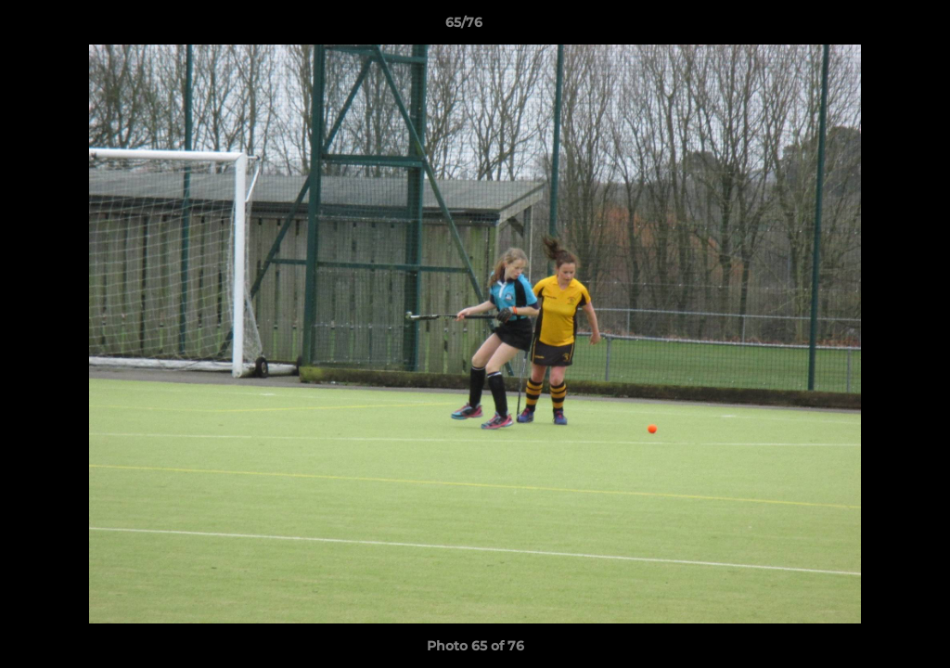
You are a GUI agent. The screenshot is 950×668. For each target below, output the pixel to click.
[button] (872, 27)
